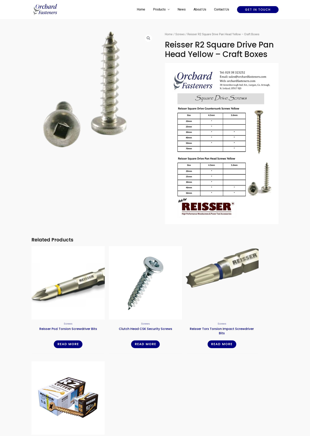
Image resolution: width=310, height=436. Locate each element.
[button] (258, 9)
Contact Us (222, 9)
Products (165, 9)
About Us (202, 9)
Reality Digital (189, 419)
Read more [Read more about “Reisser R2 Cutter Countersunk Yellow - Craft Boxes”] (249, 330)
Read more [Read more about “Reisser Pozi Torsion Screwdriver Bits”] (61, 330)
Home (148, 9)
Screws (180, 34)
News (185, 9)
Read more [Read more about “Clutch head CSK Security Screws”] (123, 330)
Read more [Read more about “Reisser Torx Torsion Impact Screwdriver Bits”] (186, 330)
